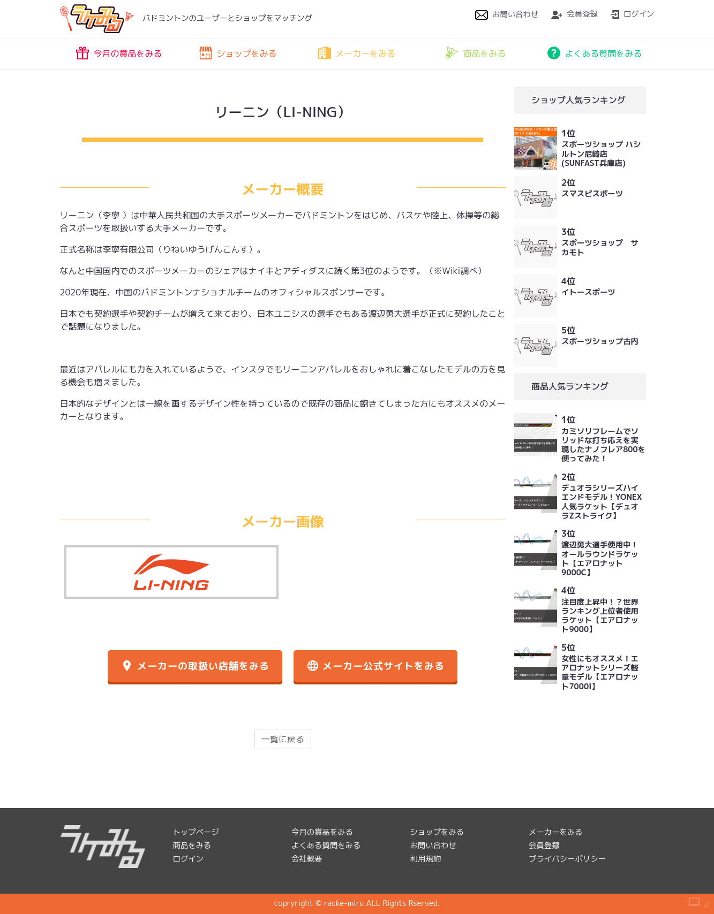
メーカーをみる (356, 53)
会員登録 (574, 14)
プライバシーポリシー (567, 859)
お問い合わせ (506, 14)
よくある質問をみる (594, 53)
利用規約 (425, 859)
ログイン (633, 14)
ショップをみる (237, 53)
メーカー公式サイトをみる (375, 666)
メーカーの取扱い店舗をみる (195, 666)
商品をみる (476, 53)
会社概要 (306, 859)
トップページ (196, 832)
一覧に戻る (282, 739)
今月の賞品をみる (119, 53)
